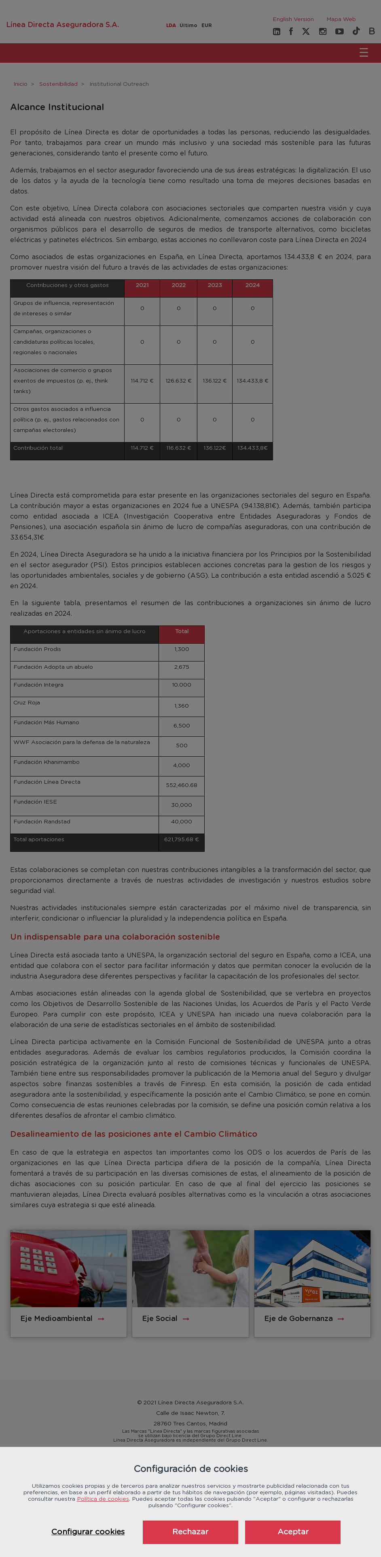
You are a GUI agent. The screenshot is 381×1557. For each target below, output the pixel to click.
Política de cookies (103, 1499)
